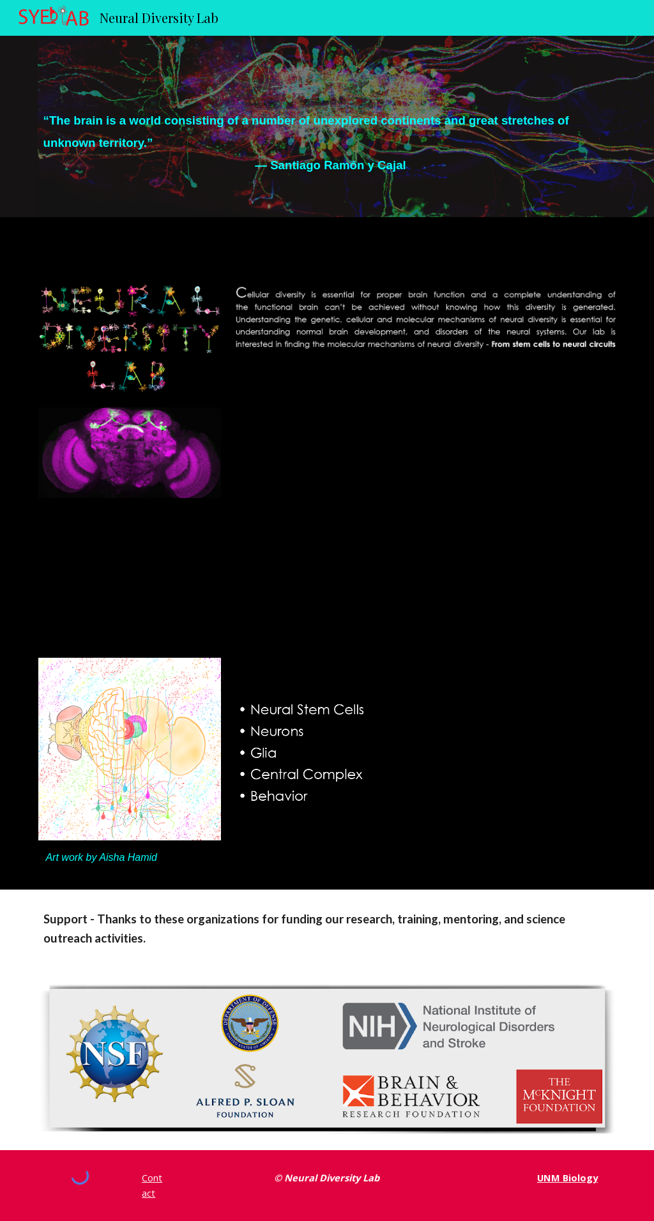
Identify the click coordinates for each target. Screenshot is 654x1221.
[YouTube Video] (426, 498)
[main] (327, 126)
